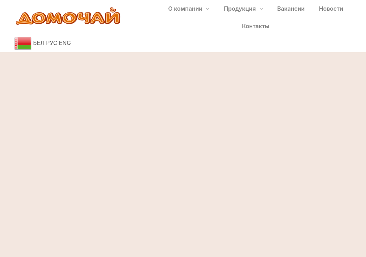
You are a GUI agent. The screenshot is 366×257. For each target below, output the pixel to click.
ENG (65, 42)
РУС (51, 42)
